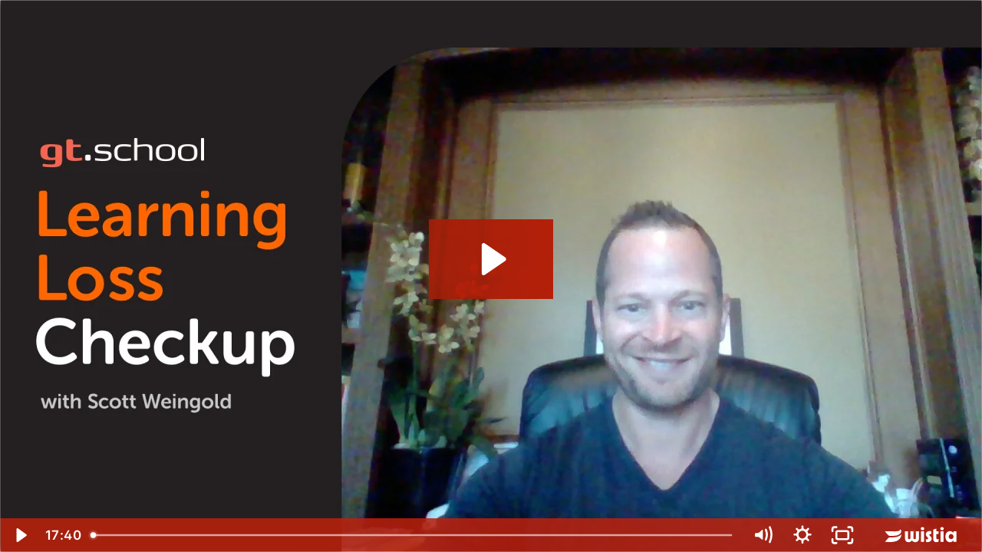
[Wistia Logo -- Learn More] (922, 535)
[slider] (413, 535)
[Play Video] (20, 535)
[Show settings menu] (802, 535)
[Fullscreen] (842, 535)
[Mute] (763, 535)
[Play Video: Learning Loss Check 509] (491, 259)
